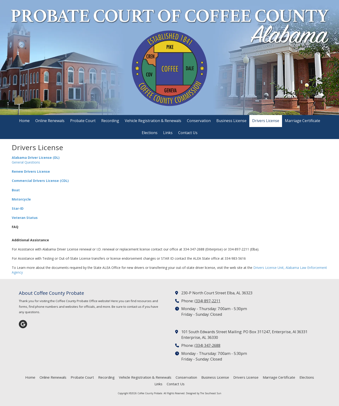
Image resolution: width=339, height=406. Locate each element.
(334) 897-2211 (207, 300)
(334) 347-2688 (207, 345)
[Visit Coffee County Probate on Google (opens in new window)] (23, 324)
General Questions (26, 162)
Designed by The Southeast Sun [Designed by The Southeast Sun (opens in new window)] (203, 393)
